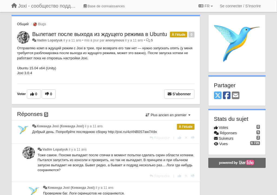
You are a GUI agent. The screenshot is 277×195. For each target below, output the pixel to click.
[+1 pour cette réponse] (179, 138)
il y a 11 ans (94, 126)
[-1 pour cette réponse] (192, 138)
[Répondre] (160, 138)
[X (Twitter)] (218, 95)
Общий (23, 24)
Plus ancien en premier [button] (168, 115)
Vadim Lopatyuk (49, 40)
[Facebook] (226, 95)
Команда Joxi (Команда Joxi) (60, 126)
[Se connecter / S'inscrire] (240, 6)
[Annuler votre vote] (186, 138)
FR (206, 6)
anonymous (114, 40)
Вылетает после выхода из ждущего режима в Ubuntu (99, 34)
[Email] (235, 95)
